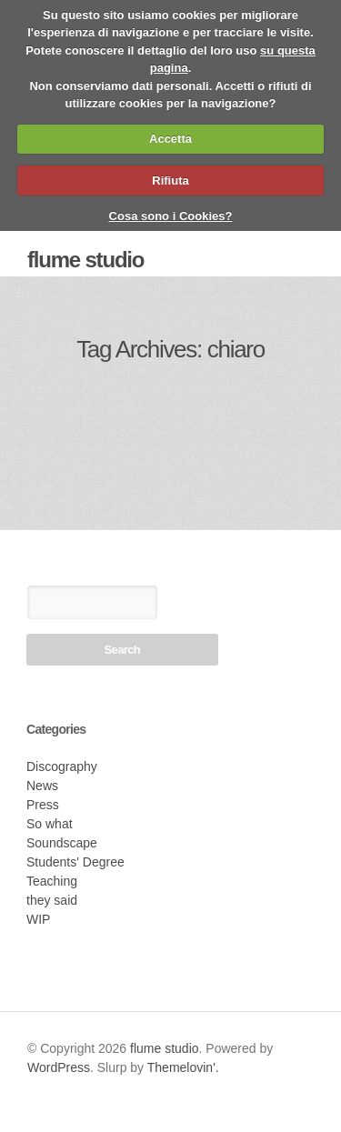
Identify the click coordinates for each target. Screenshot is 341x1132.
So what (49, 823)
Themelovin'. (183, 1067)
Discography (61, 766)
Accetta (170, 138)
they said (51, 900)
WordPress (58, 1067)
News (42, 785)
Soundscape (61, 843)
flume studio (85, 259)
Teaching (51, 881)
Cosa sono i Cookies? (171, 216)
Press (42, 804)
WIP (38, 919)
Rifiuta (170, 180)
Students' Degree (75, 862)
